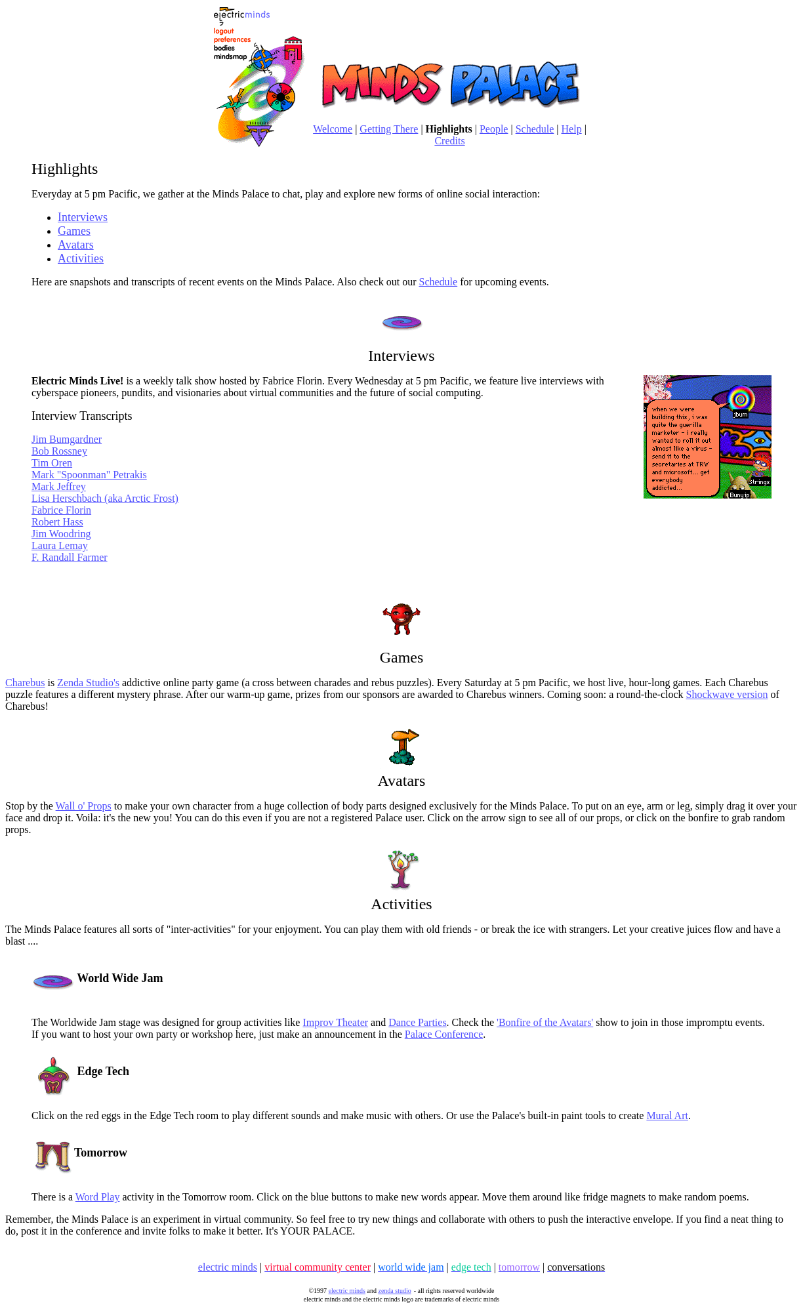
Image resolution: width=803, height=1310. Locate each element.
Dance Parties (417, 1022)
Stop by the (30, 805)
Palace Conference (444, 1034)
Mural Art (667, 1115)
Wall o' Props (84, 805)
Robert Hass (57, 521)
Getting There (389, 128)
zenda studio (394, 1290)
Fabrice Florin (61, 510)
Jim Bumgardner (66, 439)
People (494, 128)
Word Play (97, 1196)
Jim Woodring (61, 533)
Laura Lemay (59, 545)
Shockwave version (727, 694)
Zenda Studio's (88, 682)
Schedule (535, 128)
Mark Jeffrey (58, 486)
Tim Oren (51, 462)
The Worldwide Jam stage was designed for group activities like (166, 1022)
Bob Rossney (59, 451)
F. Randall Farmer (69, 557)
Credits (449, 140)
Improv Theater (335, 1022)
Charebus (25, 682)
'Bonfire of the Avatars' (545, 1022)
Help (572, 128)
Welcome (332, 128)
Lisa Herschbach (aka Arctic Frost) (104, 498)
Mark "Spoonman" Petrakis (89, 474)
